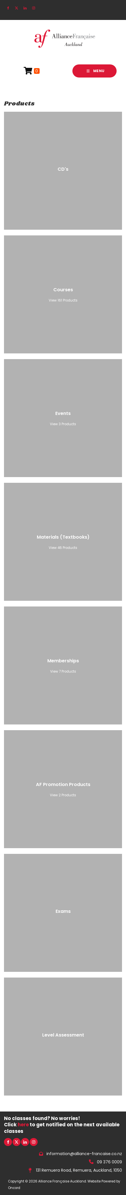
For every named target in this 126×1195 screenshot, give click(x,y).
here (23, 1124)
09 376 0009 (109, 1162)
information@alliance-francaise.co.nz (84, 1154)
